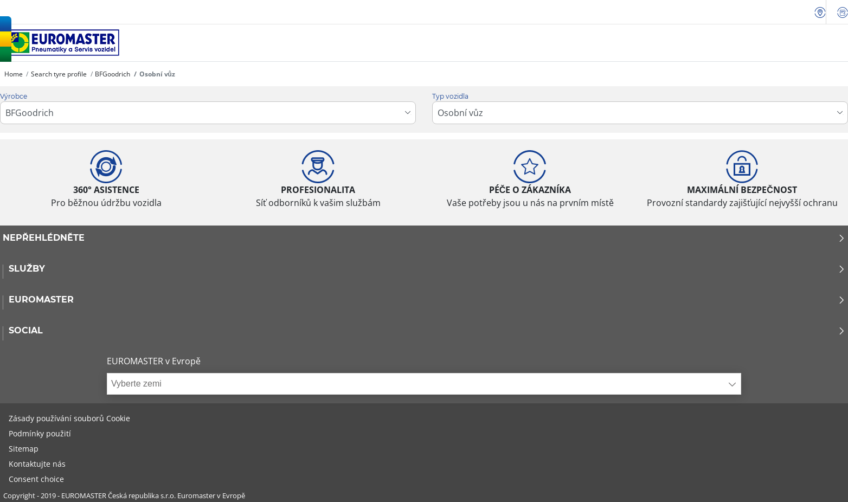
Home (13, 74)
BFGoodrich (112, 74)
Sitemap (23, 448)
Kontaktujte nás (37, 464)
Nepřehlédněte (424, 238)
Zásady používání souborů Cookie (69, 418)
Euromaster (427, 299)
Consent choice (36, 479)
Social (427, 330)
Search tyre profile (59, 74)
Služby (427, 269)
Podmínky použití (40, 433)
